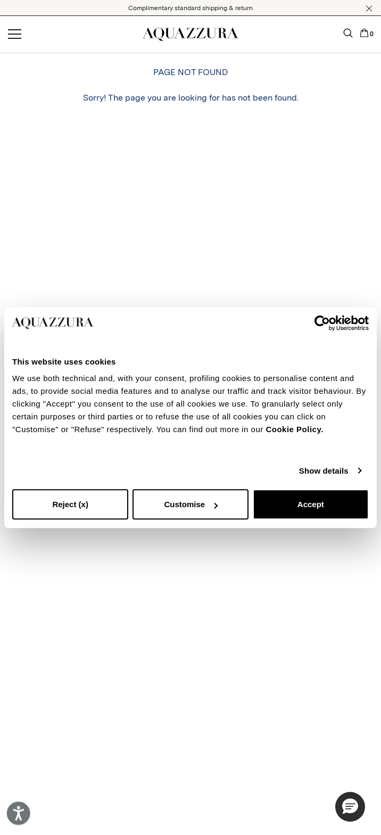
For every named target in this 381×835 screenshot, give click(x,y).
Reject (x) (70, 504)
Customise (191, 504)
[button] (369, 8)
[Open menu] (14, 34)
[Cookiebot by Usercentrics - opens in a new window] (322, 323)
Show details (324, 470)
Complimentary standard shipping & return (190, 8)
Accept (310, 504)
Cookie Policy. (294, 429)
